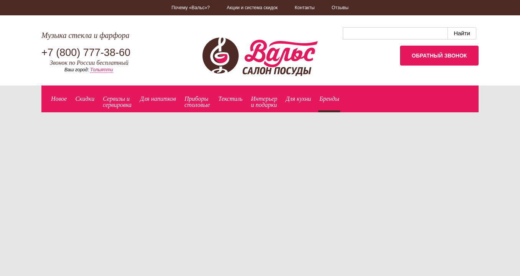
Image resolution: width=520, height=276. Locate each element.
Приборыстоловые (197, 101)
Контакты (305, 7)
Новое (59, 98)
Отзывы (340, 7)
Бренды (329, 98)
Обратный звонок (439, 56)
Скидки (84, 98)
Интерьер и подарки (264, 101)
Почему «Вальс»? (190, 7)
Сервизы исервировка (117, 101)
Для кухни (298, 98)
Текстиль (230, 98)
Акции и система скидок (252, 7)
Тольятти (101, 69)
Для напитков (158, 98)
